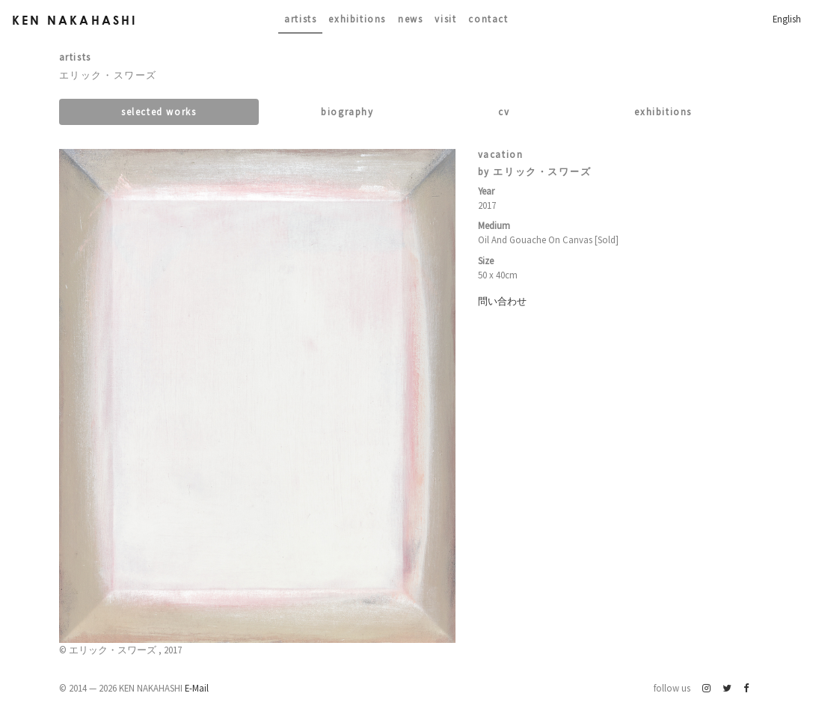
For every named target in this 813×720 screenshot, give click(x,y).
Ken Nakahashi (75, 20)
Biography (347, 112)
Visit (445, 19)
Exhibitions (357, 19)
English (787, 19)
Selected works (158, 112)
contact (488, 19)
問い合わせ (502, 301)
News (410, 19)
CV (503, 112)
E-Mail (197, 688)
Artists (300, 19)
